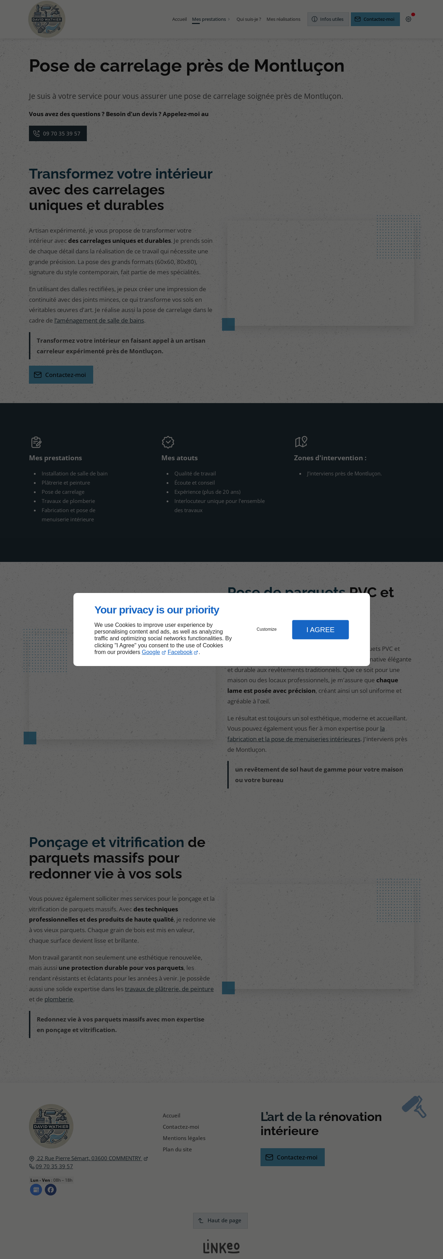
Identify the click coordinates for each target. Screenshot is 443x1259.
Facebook (180, 652)
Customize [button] (267, 629)
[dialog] (221, 629)
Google (151, 652)
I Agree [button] (320, 630)
